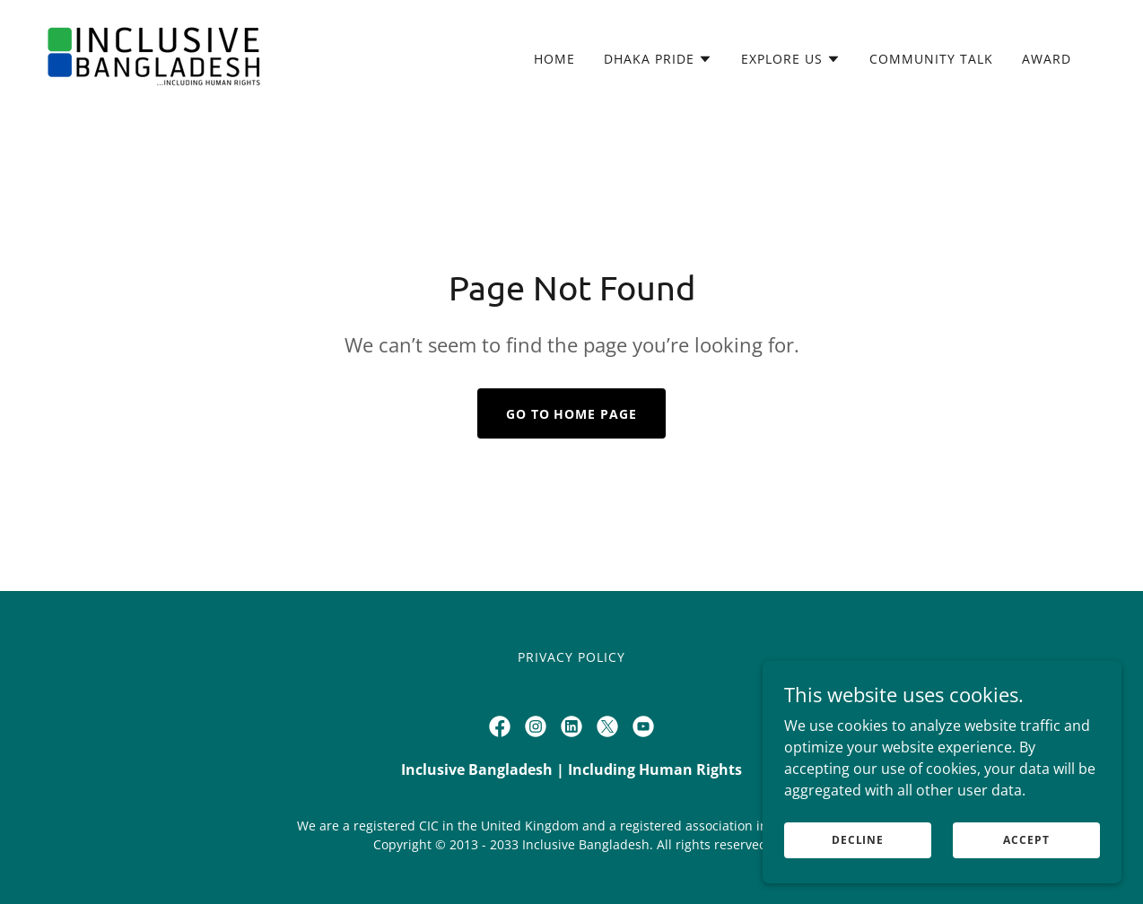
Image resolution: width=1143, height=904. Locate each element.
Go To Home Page (572, 413)
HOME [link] (554, 58)
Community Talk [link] (931, 58)
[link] (154, 55)
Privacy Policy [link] (571, 656)
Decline (858, 840)
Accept (1026, 840)
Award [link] (1046, 58)
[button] (658, 59)
